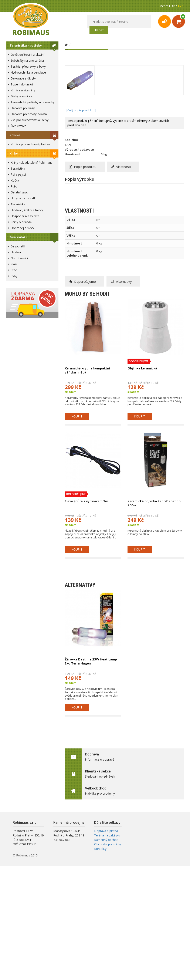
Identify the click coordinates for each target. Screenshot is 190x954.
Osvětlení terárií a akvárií (27, 55)
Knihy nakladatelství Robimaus (31, 162)
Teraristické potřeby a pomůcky (32, 102)
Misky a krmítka (21, 96)
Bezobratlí (18, 246)
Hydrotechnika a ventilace (28, 72)
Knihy (14, 153)
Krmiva (15, 135)
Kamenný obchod (106, 840)
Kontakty (100, 849)
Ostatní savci (19, 192)
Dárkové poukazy (23, 108)
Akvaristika (18, 204)
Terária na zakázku (107, 835)
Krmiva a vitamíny (23, 90)
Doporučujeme (82, 281)
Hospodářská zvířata (25, 216)
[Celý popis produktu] (81, 110)
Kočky (15, 180)
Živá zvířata (18, 237)
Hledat (99, 30)
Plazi (14, 264)
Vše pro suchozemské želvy (29, 120)
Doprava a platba (106, 831)
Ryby (14, 276)
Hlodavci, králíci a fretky (27, 210)
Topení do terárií (22, 84)
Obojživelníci (19, 258)
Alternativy (121, 281)
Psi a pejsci (18, 174)
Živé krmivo (18, 126)
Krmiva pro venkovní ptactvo (30, 144)
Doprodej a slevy (22, 228)
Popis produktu (82, 167)
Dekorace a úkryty (23, 78)
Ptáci (14, 186)
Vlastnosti (121, 167)
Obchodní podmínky (108, 844)
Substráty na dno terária (27, 60)
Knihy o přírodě (21, 222)
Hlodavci (16, 252)
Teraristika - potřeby (26, 45)
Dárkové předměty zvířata (29, 114)
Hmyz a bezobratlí (23, 198)
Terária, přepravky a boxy (28, 66)
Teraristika (18, 168)
